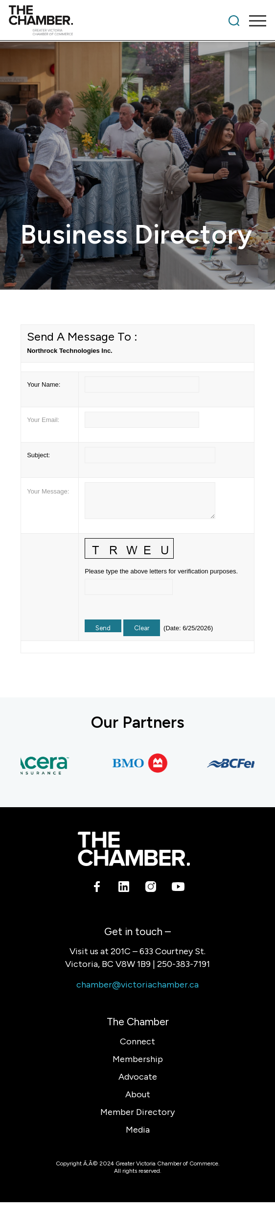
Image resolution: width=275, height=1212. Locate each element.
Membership (138, 1059)
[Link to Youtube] (177, 888)
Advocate (137, 1076)
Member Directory (137, 1112)
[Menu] (252, 20)
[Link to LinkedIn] (124, 888)
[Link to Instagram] (151, 888)
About (137, 1094)
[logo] (112, 20)
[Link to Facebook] (97, 888)
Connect (137, 1041)
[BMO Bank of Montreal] (143, 763)
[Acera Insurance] (40, 763)
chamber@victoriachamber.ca (137, 984)
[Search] (234, 20)
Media (138, 1129)
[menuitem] (234, 20)
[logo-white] (134, 849)
